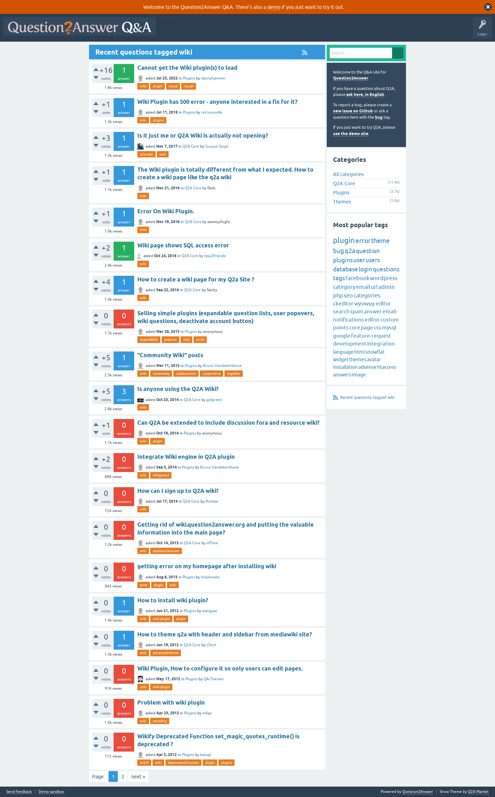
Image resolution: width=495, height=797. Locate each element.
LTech (211, 645)
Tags (265, 30)
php (338, 295)
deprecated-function (183, 763)
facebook (357, 278)
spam (356, 311)
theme (380, 240)
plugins (158, 120)
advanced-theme (165, 653)
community (161, 373)
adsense (367, 367)
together (233, 373)
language (343, 352)
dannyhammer (213, 78)
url (374, 287)
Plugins (189, 78)
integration (381, 343)
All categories (348, 174)
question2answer (166, 551)
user (359, 260)
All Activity (170, 30)
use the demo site (350, 133)
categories (367, 295)
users (373, 260)
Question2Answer (350, 78)
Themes (342, 201)
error (143, 585)
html (359, 352)
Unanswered (241, 30)
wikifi (144, 763)
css (377, 327)
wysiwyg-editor (372, 303)
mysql (173, 86)
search (341, 311)
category (344, 287)
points (341, 327)
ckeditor (343, 303)
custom (389, 319)
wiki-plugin (161, 619)
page (367, 327)
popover (170, 339)
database (345, 269)
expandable (149, 339)
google (341, 336)
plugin (157, 86)
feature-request (371, 336)
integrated (161, 475)
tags (339, 278)
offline (212, 543)
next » (138, 776)
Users (285, 30)
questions (386, 269)
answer (373, 311)
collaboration (186, 373)
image (359, 374)
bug (379, 117)
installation (345, 367)
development (350, 343)
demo (273, 7)
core (354, 327)
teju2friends (215, 256)
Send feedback (19, 792)
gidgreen (214, 400)
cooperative (211, 373)
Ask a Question (311, 30)
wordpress (383, 278)
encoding (160, 721)
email (363, 287)
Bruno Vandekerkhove (222, 365)
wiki (143, 86)
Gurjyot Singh (217, 146)
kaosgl (205, 755)
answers (342, 374)
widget (341, 359)
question (368, 250)
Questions (195, 30)
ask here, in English (365, 94)
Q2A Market (478, 791)
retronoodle (211, 112)
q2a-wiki (146, 154)
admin (387, 287)
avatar (374, 359)
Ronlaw (212, 501)
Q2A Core (190, 146)
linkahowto (210, 577)
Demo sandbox (51, 792)
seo (348, 295)
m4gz (207, 713)
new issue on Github (353, 111)
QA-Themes (214, 679)
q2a (350, 250)
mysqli (189, 86)
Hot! (217, 30)
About (354, 30)
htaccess (386, 367)
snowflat (375, 352)
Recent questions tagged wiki (367, 397)
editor (372, 319)
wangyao (209, 611)
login (365, 269)
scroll (200, 339)
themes (357, 359)
